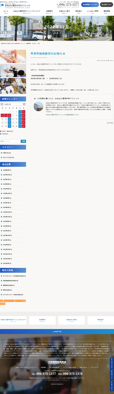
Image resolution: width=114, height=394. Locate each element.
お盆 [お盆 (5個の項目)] (2, 301)
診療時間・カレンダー (90, 4)
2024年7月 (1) (7, 203)
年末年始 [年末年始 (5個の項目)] (3, 303)
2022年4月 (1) (7, 245)
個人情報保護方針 (54, 367)
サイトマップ (94, 367)
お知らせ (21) (7, 153)
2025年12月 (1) (7, 175)
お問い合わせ (83, 367)
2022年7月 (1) (7, 240)
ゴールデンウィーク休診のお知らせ (13, 295)
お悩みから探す (112, 364)
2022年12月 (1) (7, 235)
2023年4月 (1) (7, 226)
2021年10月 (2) (7, 259)
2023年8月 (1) (7, 221)
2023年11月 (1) (7, 217)
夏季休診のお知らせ (8, 285)
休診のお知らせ (7, 290)
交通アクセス (106, 4)
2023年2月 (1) (7, 231)
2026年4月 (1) (7, 170)
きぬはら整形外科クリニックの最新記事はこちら (62, 115)
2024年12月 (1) (7, 193)
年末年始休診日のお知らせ (48, 53)
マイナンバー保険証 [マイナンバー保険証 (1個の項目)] (20, 301)
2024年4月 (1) (7, 207)
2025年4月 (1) (7, 189)
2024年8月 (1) (7, 198)
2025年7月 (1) (7, 179)
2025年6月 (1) (7, 184)
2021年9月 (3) (7, 263)
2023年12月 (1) (7, 212)
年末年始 (110, 123)
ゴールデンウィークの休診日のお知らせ (14, 276)
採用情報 (43, 367)
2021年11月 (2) (7, 254)
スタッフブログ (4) (8, 157)
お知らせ (111, 60)
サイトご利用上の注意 (69, 367)
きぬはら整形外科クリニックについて (26, 367)
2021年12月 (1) (7, 249)
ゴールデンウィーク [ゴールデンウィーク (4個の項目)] (9, 301)
